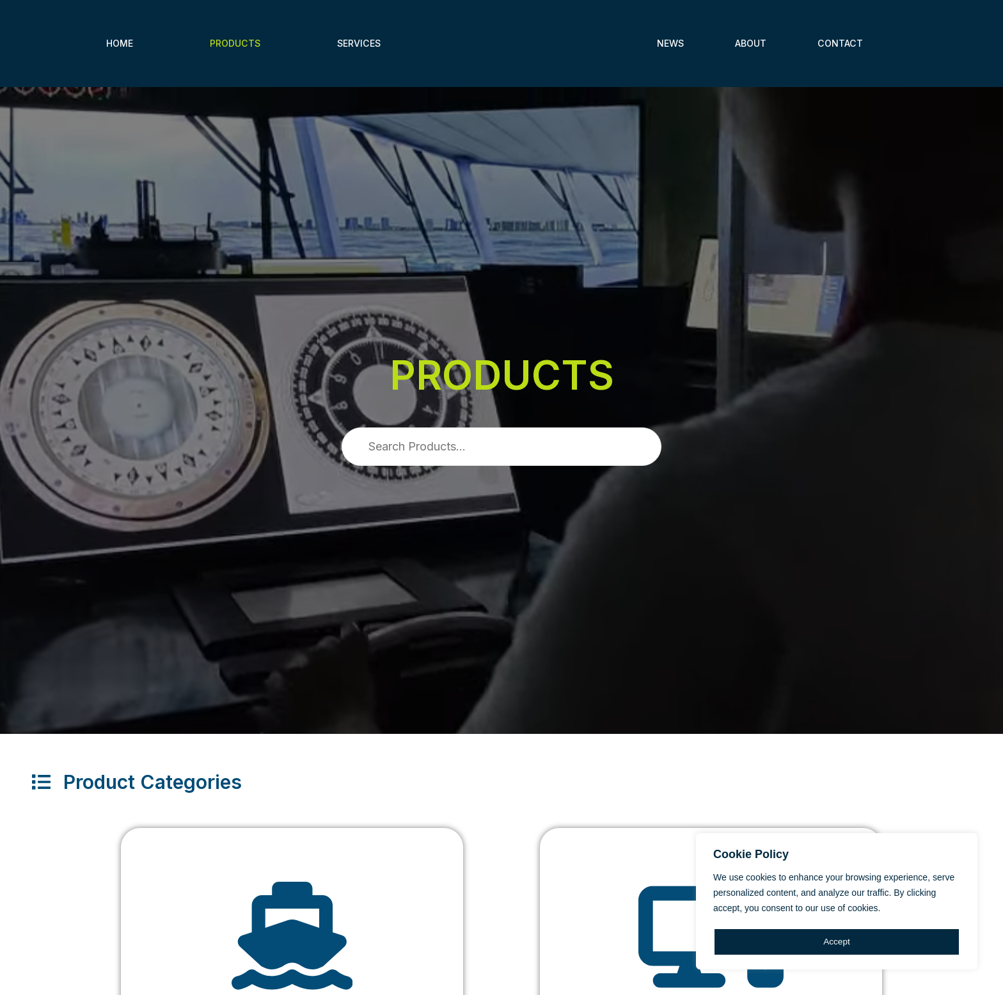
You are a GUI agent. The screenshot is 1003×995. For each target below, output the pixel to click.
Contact (840, 43)
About (750, 43)
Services (359, 43)
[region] (836, 902)
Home (119, 43)
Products (235, 43)
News (670, 43)
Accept (837, 942)
